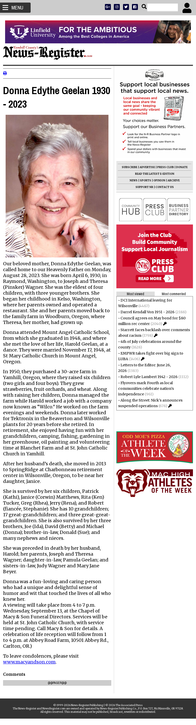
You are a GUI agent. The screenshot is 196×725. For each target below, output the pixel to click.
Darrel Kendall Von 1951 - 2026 (145, 312)
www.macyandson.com (31, 668)
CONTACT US (162, 187)
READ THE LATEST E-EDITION (152, 174)
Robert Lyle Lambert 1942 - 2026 (147, 376)
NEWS (132, 180)
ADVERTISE (145, 167)
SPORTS (143, 180)
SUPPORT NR (142, 187)
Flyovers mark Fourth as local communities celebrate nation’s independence (144, 388)
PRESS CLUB (163, 167)
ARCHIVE (172, 180)
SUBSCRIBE (127, 167)
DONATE (180, 167)
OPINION (157, 180)
